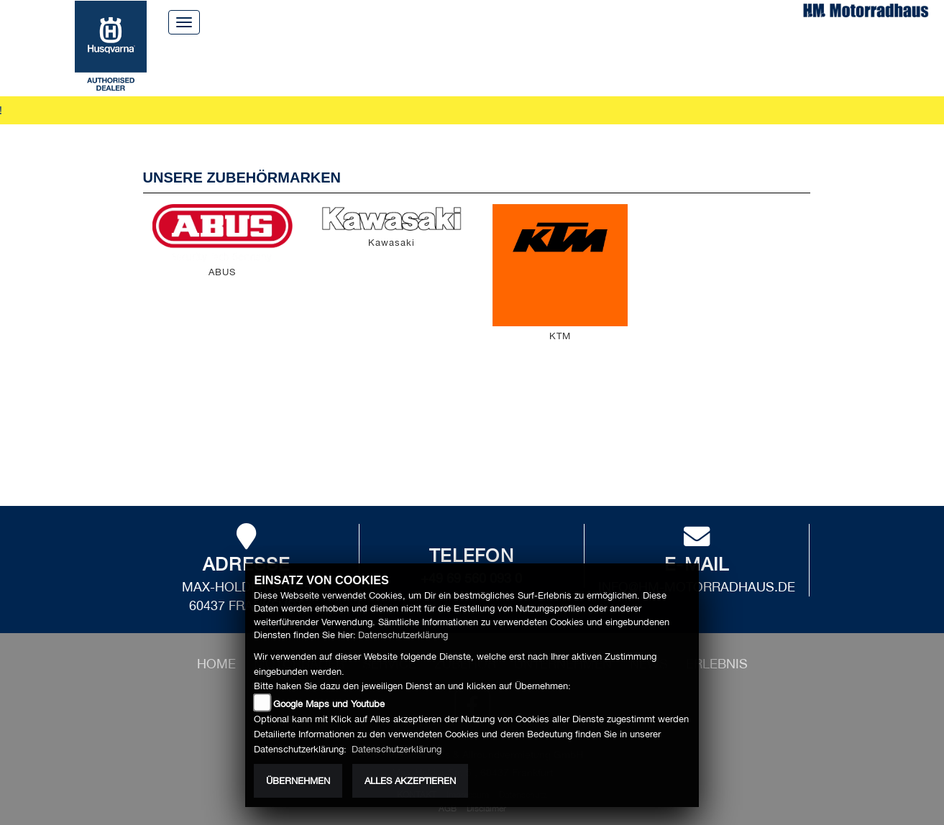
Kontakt (539, 21)
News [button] (612, 64)
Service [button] (368, 64)
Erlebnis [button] (675, 64)
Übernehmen (298, 780)
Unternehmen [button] (531, 64)
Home (397, 21)
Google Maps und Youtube (329, 704)
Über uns (464, 21)
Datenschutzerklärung (403, 635)
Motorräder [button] (282, 64)
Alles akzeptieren (410, 780)
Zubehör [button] (438, 64)
